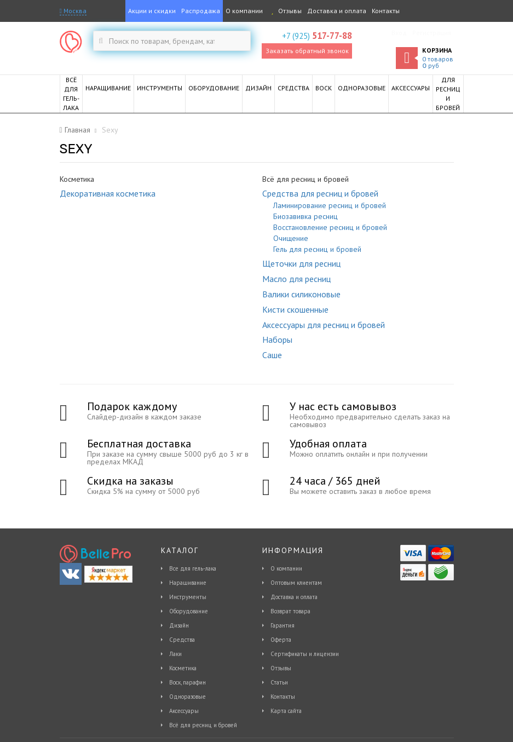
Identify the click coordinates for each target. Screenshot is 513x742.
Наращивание (187, 582)
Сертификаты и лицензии (304, 654)
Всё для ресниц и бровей (203, 725)
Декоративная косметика (107, 193)
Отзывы (285, 11)
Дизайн (179, 625)
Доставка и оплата (336, 11)
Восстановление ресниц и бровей (330, 227)
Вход (399, 32)
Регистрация (431, 32)
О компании (244, 11)
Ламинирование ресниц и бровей (329, 205)
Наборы (277, 339)
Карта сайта (286, 711)
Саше (272, 354)
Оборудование (188, 611)
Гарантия (282, 625)
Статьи (279, 682)
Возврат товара (290, 611)
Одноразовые (187, 696)
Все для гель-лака (192, 568)
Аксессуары (184, 711)
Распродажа (200, 11)
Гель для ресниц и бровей (317, 249)
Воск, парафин (187, 682)
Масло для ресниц (296, 278)
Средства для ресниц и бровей (320, 193)
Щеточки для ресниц (301, 263)
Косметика (183, 668)
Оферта (280, 639)
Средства (182, 639)
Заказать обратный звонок (307, 51)
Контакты (386, 11)
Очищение (290, 238)
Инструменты (187, 597)
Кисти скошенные (295, 309)
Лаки (175, 654)
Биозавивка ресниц (305, 216)
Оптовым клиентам (296, 582)
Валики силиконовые (301, 294)
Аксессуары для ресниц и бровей (323, 324)
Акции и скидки (152, 11)
